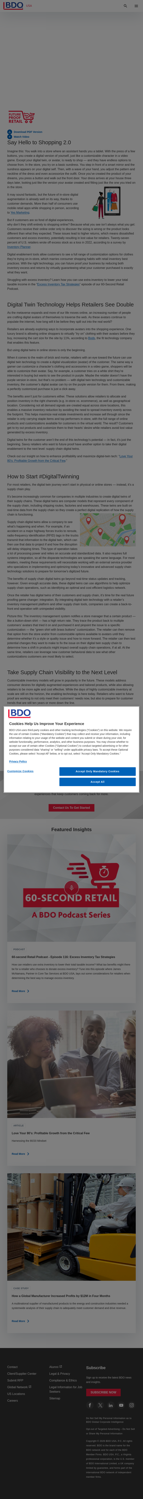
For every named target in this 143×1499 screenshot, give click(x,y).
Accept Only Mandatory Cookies (97, 771)
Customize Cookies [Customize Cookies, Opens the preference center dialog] (20, 771)
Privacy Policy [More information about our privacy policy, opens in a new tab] (18, 761)
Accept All (97, 781)
